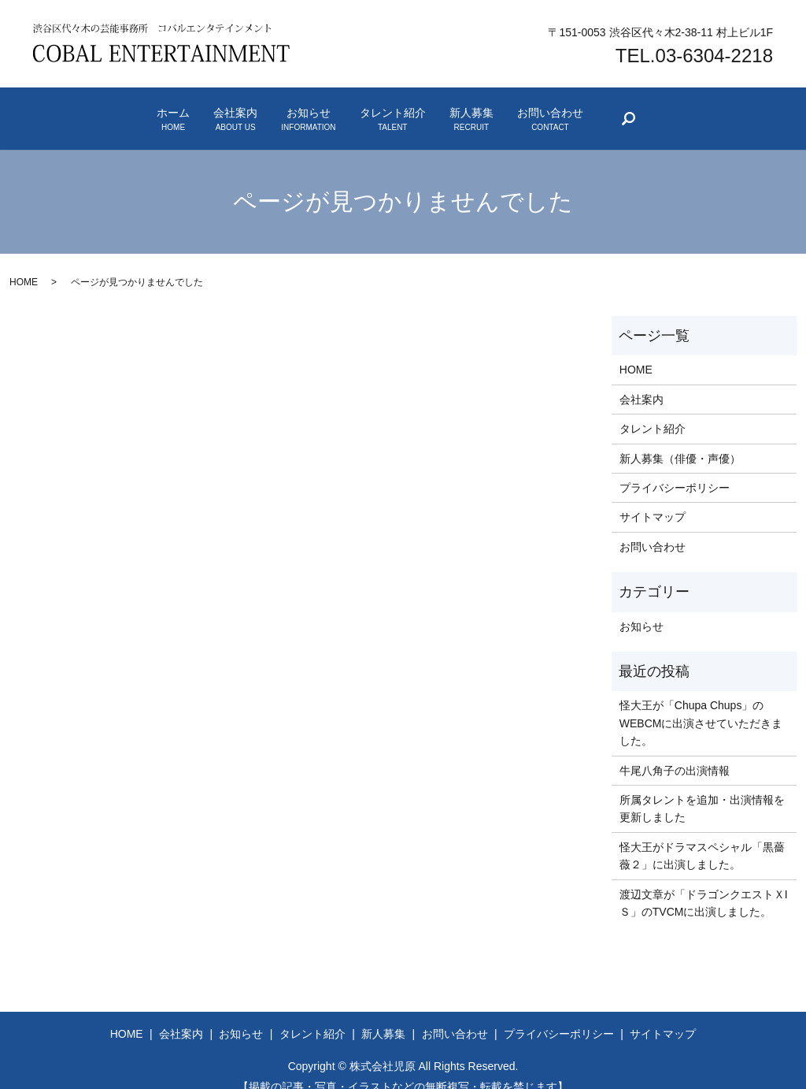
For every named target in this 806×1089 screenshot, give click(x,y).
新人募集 (535, 110)
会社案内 (172, 110)
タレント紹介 (414, 110)
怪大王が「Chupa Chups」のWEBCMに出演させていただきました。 (701, 705)
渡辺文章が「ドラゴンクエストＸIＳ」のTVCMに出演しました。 (703, 884)
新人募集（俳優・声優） (680, 439)
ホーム (66, 110)
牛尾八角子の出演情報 (674, 751)
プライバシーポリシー (674, 469)
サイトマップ (652, 498)
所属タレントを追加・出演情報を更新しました (702, 790)
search (772, 113)
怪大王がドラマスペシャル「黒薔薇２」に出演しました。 (702, 837)
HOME (23, 263)
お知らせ (287, 110)
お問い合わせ (656, 110)
